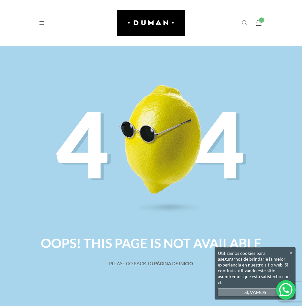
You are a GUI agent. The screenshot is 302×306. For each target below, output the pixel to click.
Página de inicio (173, 263)
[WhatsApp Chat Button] (286, 290)
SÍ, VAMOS (255, 292)
